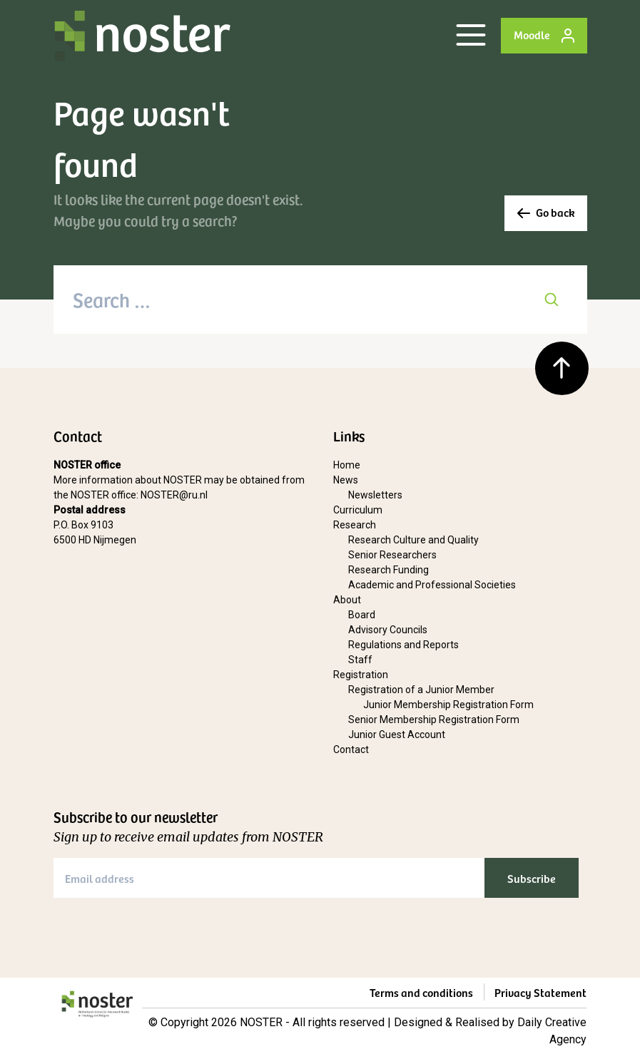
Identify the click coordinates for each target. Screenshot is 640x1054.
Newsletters (375, 495)
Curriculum (357, 510)
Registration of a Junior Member (421, 689)
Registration (360, 674)
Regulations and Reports (403, 644)
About (347, 599)
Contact (351, 749)
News (345, 480)
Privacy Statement (540, 992)
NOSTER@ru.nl (174, 495)
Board (361, 614)
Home (346, 465)
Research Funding (388, 569)
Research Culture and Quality (413, 540)
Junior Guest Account (396, 734)
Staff (360, 659)
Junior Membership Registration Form (448, 704)
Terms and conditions (421, 992)
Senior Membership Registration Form (433, 719)
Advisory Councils (387, 629)
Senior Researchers (392, 555)
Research (354, 525)
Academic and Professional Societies (432, 584)
